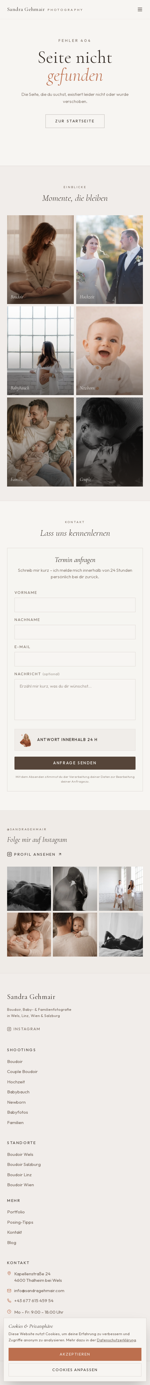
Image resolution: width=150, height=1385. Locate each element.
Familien (15, 1122)
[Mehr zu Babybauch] (40, 350)
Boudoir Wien (20, 1184)
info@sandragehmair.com (39, 1290)
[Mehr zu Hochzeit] (109, 259)
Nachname (27, 619)
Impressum (20, 1377)
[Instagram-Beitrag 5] (75, 935)
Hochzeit (16, 1082)
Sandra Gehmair (45, 9)
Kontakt (14, 1232)
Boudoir (15, 1061)
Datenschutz (45, 1377)
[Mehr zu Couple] (109, 441)
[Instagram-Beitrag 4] (29, 935)
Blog (11, 1242)
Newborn (16, 1102)
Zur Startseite (74, 121)
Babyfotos (17, 1112)
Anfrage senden (75, 762)
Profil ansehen (34, 854)
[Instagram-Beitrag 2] (75, 889)
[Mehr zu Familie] (40, 441)
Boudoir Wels (20, 1154)
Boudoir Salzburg (24, 1164)
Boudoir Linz (19, 1174)
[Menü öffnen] (140, 9)
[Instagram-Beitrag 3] (121, 889)
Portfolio (16, 1212)
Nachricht (37, 673)
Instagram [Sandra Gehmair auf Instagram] (23, 1028)
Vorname (25, 592)
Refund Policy (81, 1377)
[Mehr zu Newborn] (109, 350)
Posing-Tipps (20, 1222)
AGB (63, 1377)
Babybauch (18, 1092)
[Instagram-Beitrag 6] (121, 935)
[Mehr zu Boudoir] (40, 259)
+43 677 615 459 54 (33, 1300)
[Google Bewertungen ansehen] (41, 1334)
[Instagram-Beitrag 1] (29, 889)
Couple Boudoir (22, 1071)
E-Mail (22, 646)
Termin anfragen (107, 1335)
